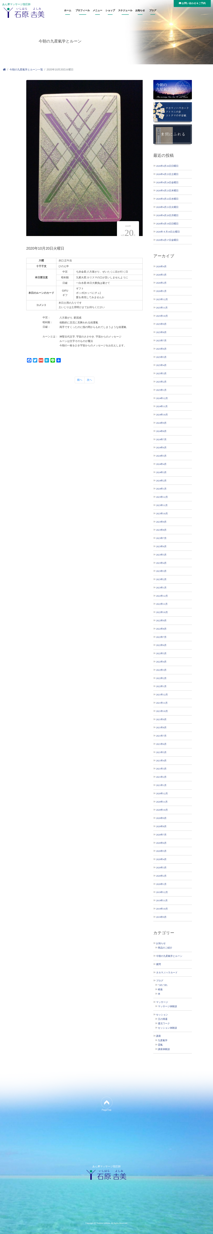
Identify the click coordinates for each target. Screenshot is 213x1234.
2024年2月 (161, 480)
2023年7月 (161, 538)
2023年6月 (161, 546)
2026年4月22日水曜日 (167, 199)
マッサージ (162, 1002)
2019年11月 (162, 900)
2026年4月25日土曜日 (167, 174)
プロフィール (82, 10)
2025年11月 (162, 307)
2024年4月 (161, 464)
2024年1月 (161, 488)
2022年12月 (162, 596)
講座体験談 (164, 1049)
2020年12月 (162, 793)
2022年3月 (161, 670)
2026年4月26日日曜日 (167, 166)
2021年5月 (161, 752)
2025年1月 (161, 390)
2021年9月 (161, 719)
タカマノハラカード (167, 972)
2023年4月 (161, 563)
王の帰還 (162, 1019)
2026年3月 (161, 275)
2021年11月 (162, 703)
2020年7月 (161, 834)
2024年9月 (161, 423)
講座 (158, 1036)
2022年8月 (161, 629)
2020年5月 (161, 851)
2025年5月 (161, 357)
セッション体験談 (167, 1028)
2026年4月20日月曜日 (167, 215)
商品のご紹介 (165, 948)
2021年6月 (161, 744)
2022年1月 (161, 686)
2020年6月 (161, 843)
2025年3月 (161, 373)
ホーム (67, 10)
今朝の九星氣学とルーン (169, 956)
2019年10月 (162, 909)
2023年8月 (161, 530)
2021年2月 (161, 777)
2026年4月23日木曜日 (167, 190)
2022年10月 (162, 612)
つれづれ (162, 985)
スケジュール (125, 10)
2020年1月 (161, 884)
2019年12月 (162, 892)
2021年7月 (161, 736)
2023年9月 (161, 522)
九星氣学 (162, 1040)
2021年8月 (161, 727)
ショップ (110, 10)
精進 (160, 989)
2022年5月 (161, 653)
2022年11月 (162, 604)
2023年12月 (162, 497)
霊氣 (160, 1045)
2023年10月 (162, 513)
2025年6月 (161, 349)
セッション (162, 1014)
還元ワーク (164, 1023)
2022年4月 (161, 661)
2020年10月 (162, 810)
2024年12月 (162, 398)
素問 (158, 964)
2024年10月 (162, 414)
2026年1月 (161, 291)
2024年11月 (162, 406)
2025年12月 (162, 299)
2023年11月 (162, 505)
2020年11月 (162, 802)
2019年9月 (161, 917)
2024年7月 (161, 439)
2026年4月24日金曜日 (167, 182)
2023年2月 (161, 579)
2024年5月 (161, 456)
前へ (79, 379)
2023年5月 (161, 554)
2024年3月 (161, 472)
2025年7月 (161, 340)
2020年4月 (161, 859)
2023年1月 (161, 587)
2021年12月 (162, 694)
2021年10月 (162, 711)
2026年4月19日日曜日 (167, 223)
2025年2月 (161, 382)
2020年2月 (161, 876)
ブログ (152, 10)
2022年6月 (161, 645)
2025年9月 (161, 324)
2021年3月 (161, 768)
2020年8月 (161, 826)
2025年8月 (161, 332)
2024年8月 (161, 431)
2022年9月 (161, 620)
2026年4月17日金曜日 (167, 240)
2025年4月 (161, 365)
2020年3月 (161, 867)
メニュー (97, 10)
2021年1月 (161, 785)
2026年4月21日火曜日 (167, 207)
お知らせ (140, 10)
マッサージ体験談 (167, 1006)
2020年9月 (161, 818)
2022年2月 (161, 678)
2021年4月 (161, 760)
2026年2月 (161, 283)
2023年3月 (161, 571)
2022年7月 (161, 637)
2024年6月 (161, 447)
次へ (89, 379)
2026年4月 (161, 266)
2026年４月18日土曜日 (168, 232)
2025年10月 (162, 316)
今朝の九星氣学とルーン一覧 (26, 69)
